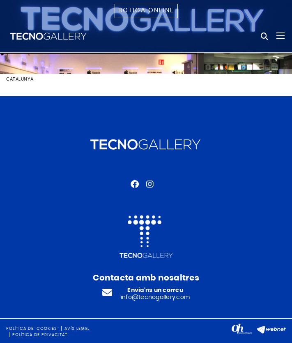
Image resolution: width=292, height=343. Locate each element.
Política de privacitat (39, 335)
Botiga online (146, 10)
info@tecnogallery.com (155, 297)
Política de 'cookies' (32, 329)
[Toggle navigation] (280, 35)
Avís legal (77, 329)
